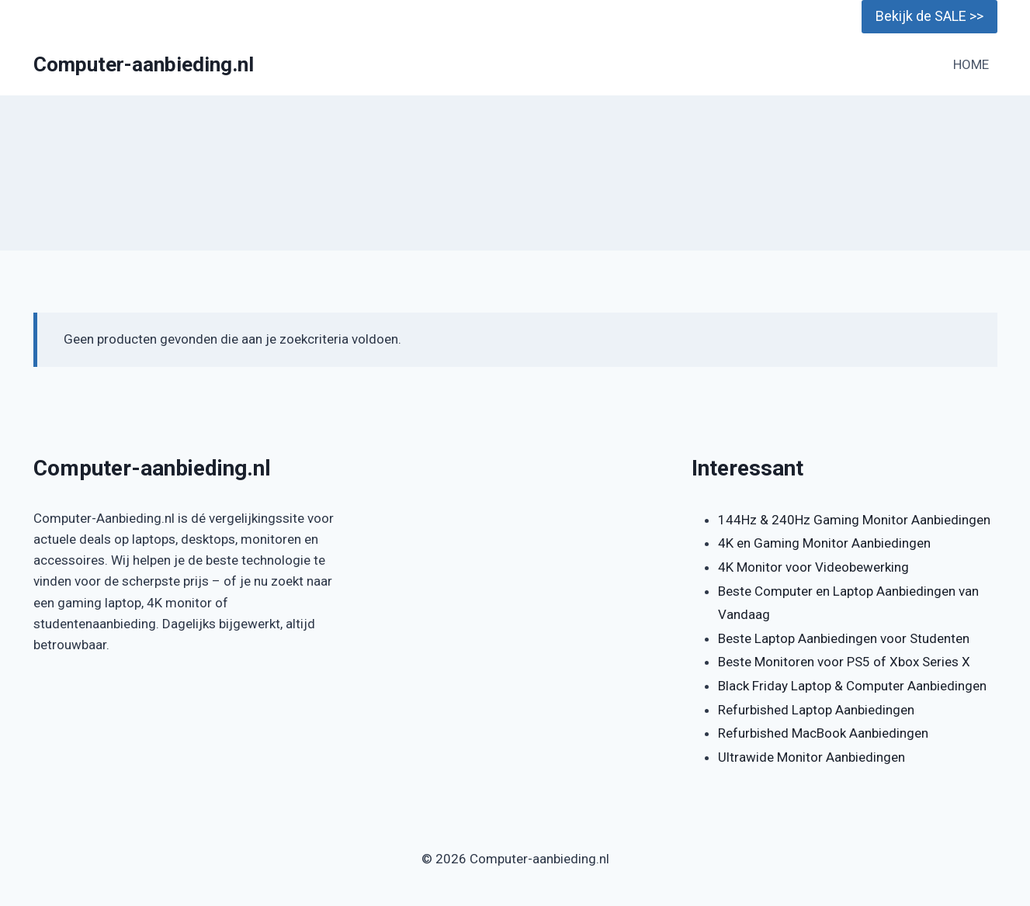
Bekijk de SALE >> (929, 16)
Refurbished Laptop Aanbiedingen (816, 710)
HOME (971, 64)
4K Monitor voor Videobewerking (813, 567)
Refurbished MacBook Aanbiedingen (823, 733)
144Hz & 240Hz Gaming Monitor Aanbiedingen (854, 519)
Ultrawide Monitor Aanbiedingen (811, 757)
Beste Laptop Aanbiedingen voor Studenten (843, 638)
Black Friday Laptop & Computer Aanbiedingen (852, 685)
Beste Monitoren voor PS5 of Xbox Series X (844, 661)
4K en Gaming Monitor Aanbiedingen (824, 543)
